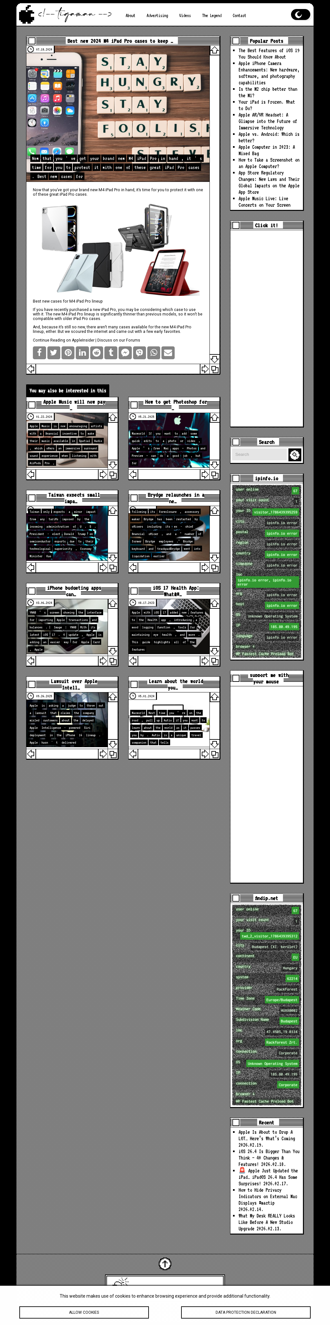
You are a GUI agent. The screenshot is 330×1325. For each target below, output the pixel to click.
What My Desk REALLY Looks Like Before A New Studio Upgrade (266, 1222)
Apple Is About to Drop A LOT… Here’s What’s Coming (266, 1135)
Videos (185, 15)
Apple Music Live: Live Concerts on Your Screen (264, 201)
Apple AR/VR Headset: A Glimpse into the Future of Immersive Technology (267, 121)
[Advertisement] (266, 328)
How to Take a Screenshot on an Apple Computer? (268, 163)
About (130, 15)
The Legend (211, 15)
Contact (239, 15)
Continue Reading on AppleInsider (63, 340)
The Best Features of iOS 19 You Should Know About (268, 53)
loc (267, 580)
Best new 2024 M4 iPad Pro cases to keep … (120, 41)
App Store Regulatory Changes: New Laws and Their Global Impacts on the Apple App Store (268, 182)
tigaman (211, 1288)
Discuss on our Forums (118, 340)
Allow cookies (84, 1315)
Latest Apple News (174, 1288)
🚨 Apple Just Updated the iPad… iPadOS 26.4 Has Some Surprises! (268, 1177)
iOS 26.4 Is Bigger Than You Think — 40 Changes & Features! (268, 1157)
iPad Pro (112, 190)
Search (295, 455)
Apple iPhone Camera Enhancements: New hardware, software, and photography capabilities (268, 73)
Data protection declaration (246, 1315)
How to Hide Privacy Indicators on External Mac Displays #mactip (267, 1196)
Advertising (157, 15)
